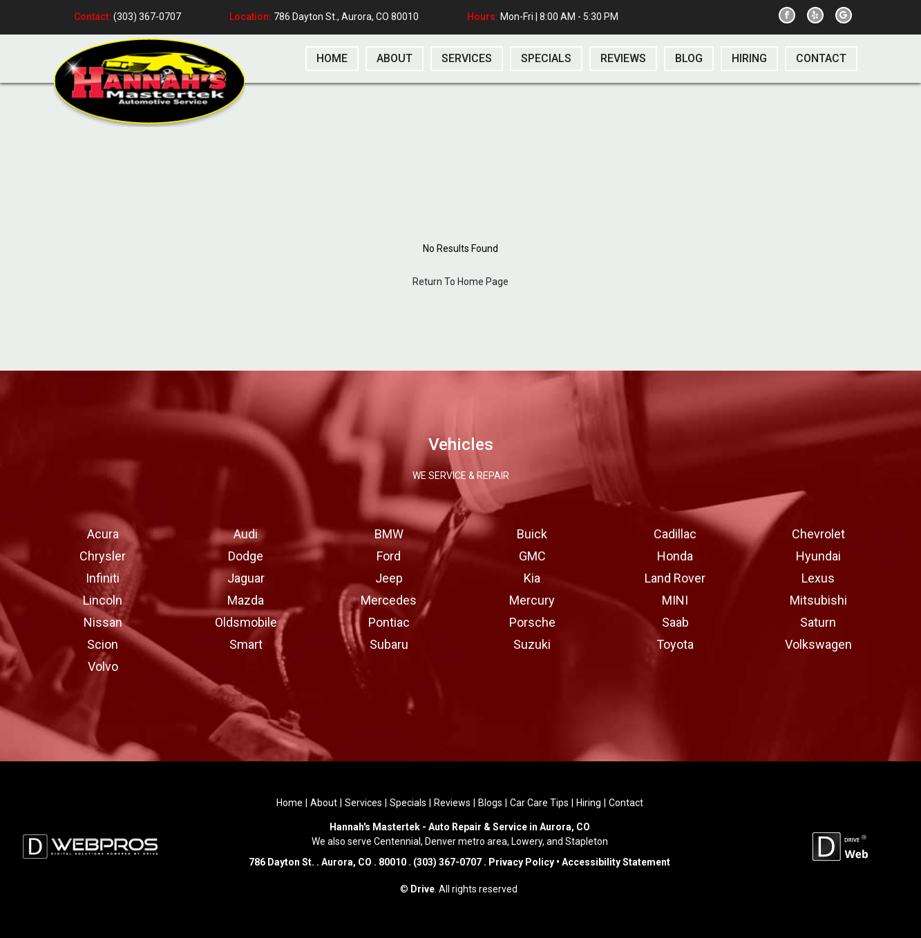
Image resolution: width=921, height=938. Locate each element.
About (323, 802)
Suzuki (532, 644)
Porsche (532, 622)
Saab (675, 622)
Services (363, 802)
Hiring (588, 802)
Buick (532, 534)
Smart (246, 644)
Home (289, 802)
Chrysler (102, 556)
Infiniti (103, 578)
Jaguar (246, 578)
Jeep (389, 578)
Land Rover (675, 578)
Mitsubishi (818, 600)
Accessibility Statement (615, 862)
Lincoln (102, 600)
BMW (388, 534)
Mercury (532, 600)
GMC (532, 556)
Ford (389, 556)
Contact (626, 802)
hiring (749, 58)
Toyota (675, 644)
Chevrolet (818, 534)
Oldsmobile (246, 622)
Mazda (245, 600)
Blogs (490, 802)
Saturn (818, 622)
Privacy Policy (521, 862)
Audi (246, 534)
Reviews (452, 802)
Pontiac (389, 622)
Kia (532, 578)
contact (821, 58)
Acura (103, 534)
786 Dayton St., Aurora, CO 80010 (346, 17)
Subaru (389, 644)
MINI (675, 600)
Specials (408, 802)
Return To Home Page (460, 281)
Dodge (245, 556)
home (332, 58)
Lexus (818, 578)
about (394, 58)
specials (546, 58)
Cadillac (675, 534)
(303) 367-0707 (146, 17)
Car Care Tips (539, 802)
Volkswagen (818, 644)
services (466, 58)
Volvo (103, 666)
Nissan (103, 622)
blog (689, 58)
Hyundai (818, 556)
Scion (102, 644)
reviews (623, 58)
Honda (675, 556)
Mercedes (389, 600)
